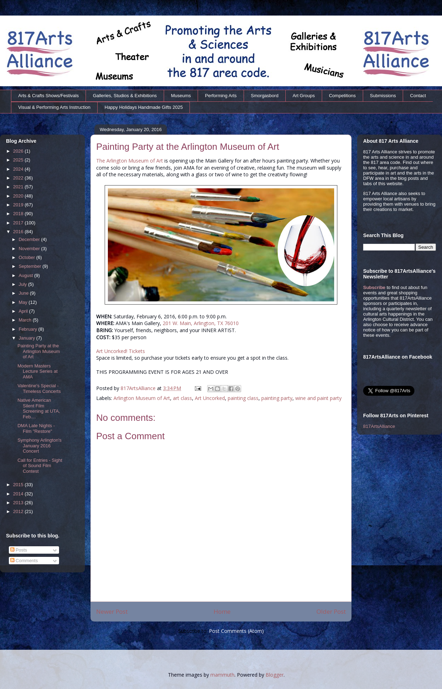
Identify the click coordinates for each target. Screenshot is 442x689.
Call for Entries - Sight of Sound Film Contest (39, 466)
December (30, 239)
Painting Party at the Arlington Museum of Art (38, 351)
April (24, 311)
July (23, 284)
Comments (24, 560)
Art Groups (303, 95)
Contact (418, 95)
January (27, 338)
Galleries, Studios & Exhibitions (125, 95)
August (26, 275)
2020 (19, 196)
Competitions (342, 95)
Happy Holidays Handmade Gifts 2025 (144, 107)
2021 (19, 186)
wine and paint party (318, 398)
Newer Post (112, 611)
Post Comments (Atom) (236, 631)
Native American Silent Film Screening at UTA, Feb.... (38, 408)
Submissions (383, 95)
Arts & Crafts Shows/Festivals (48, 95)
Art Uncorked (210, 398)
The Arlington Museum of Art (129, 160)
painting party (276, 398)
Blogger (275, 674)
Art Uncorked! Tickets (120, 351)
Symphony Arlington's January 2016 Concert (39, 445)
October (27, 257)
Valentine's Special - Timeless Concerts (38, 388)
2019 (19, 204)
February (29, 329)
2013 (19, 502)
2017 (19, 222)
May (24, 302)
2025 (19, 160)
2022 (19, 178)
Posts (18, 550)
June (24, 293)
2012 (19, 511)
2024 (19, 169)
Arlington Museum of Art (142, 398)
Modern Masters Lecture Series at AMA (37, 371)
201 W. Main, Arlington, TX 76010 (201, 323)
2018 (19, 213)
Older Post (331, 611)
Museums (181, 95)
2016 (19, 231)
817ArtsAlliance (139, 388)
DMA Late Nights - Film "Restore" (36, 428)
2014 (19, 493)
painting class (243, 398)
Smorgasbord (264, 95)
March (26, 320)
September (30, 266)
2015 (19, 484)
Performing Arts (221, 95)
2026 (19, 151)
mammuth (222, 674)
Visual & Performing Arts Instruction (54, 107)
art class (182, 398)
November (30, 248)
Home (222, 611)
